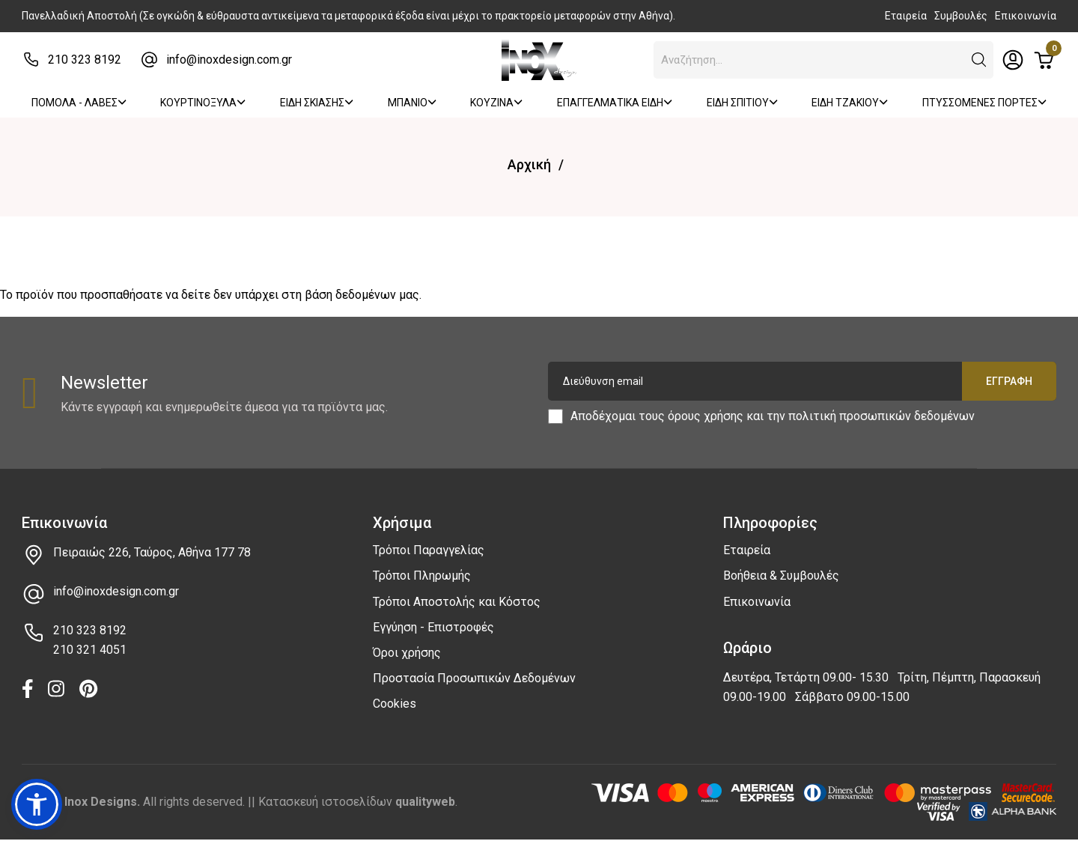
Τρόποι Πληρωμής (422, 575)
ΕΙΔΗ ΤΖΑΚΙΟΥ (849, 103)
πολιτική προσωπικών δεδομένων (881, 416)
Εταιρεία (906, 16)
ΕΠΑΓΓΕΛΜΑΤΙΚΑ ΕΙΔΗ (614, 103)
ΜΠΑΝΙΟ (412, 103)
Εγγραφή (1009, 381)
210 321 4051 (90, 650)
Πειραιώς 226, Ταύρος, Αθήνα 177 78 (152, 552)
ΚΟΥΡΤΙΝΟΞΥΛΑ (203, 103)
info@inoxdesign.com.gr (229, 59)
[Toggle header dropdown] (1013, 60)
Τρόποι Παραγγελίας (428, 550)
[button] (979, 59)
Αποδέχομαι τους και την (772, 416)
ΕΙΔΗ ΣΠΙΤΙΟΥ (742, 103)
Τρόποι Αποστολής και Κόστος (456, 602)
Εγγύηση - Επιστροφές (433, 627)
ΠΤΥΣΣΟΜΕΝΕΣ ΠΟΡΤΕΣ (984, 103)
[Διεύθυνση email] (802, 381)
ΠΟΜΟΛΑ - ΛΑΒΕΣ (79, 103)
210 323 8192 (84, 59)
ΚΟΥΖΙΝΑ (496, 103)
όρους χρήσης (705, 416)
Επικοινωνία (1025, 16)
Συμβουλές (960, 16)
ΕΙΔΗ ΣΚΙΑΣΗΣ (316, 103)
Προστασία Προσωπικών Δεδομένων (474, 678)
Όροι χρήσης (407, 653)
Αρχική (529, 164)
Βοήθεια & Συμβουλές (781, 575)
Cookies (394, 703)
